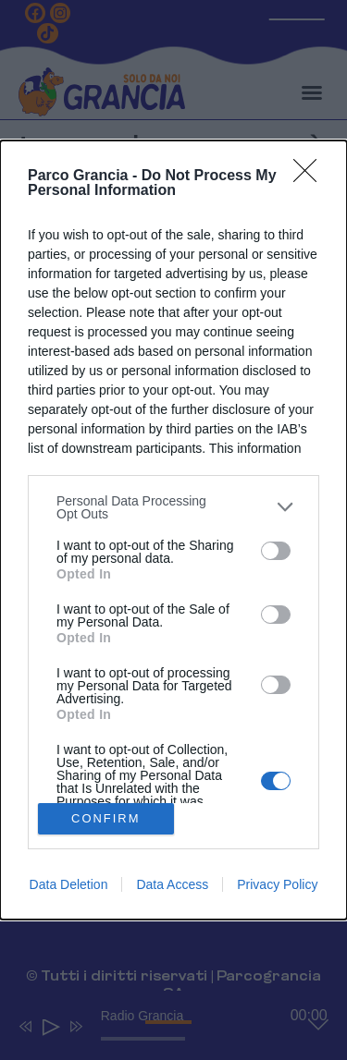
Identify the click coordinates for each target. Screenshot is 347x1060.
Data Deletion (69, 884)
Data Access (172, 884)
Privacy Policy (277, 884)
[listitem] (173, 507)
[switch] (276, 551)
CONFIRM (106, 819)
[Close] (310, 176)
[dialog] (173, 530)
